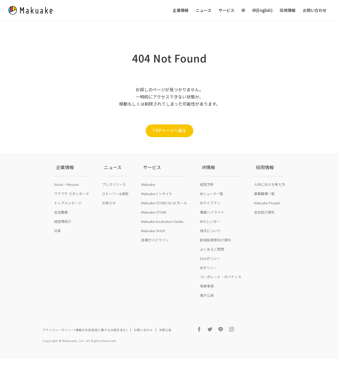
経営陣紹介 (62, 232)
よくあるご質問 (212, 260)
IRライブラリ (210, 214)
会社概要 (61, 223)
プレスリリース (114, 195)
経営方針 (207, 195)
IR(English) (262, 10)
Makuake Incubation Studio (162, 232)
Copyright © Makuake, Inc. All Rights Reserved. (79, 346)
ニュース (203, 10)
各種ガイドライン (155, 251)
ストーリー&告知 (115, 204)
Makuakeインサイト (156, 204)
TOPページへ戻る (169, 131)
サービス (226, 10)
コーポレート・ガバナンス (220, 287)
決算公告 (165, 341)
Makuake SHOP (153, 241)
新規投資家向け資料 (215, 251)
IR (243, 10)
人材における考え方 (269, 195)
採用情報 (288, 10)
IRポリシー (208, 278)
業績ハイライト (212, 223)
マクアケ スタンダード (71, 204)
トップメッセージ (68, 214)
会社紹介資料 (264, 223)
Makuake (148, 195)
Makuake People (267, 214)
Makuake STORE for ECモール (164, 214)
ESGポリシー (210, 269)
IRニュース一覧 (211, 204)
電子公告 (207, 306)
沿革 (57, 241)
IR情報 (206, 184)
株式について (210, 241)
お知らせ (109, 214)
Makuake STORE (154, 223)
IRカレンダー (210, 232)
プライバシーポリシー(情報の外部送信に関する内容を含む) (85, 341)
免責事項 (207, 297)
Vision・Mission (66, 195)
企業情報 (181, 10)
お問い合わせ (315, 10)
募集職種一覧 (264, 204)
